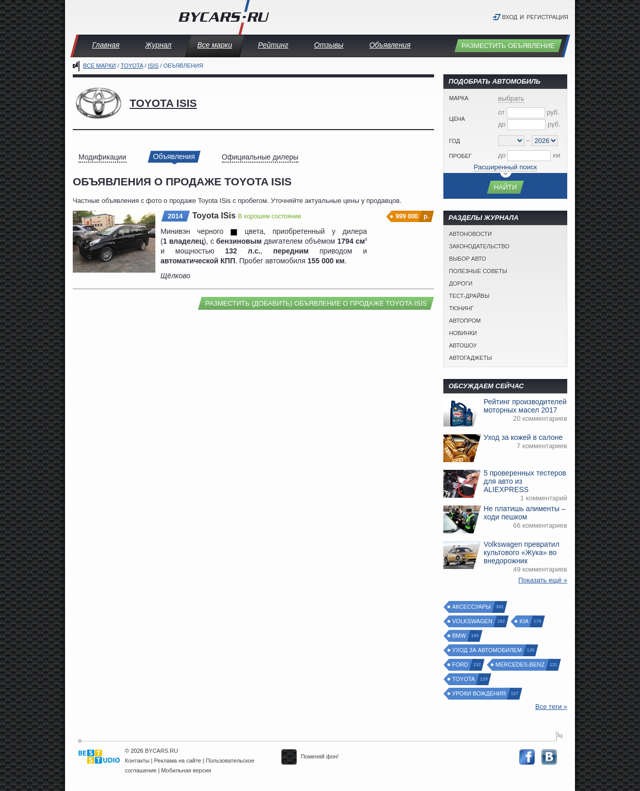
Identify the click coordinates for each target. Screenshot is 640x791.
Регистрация (547, 17)
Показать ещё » (542, 580)
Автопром (465, 321)
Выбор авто (467, 259)
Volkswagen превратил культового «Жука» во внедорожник (521, 552)
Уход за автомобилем (487, 650)
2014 (175, 216)
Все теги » (551, 706)
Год (454, 141)
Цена (457, 119)
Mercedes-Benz (520, 665)
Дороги (461, 283)
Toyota (132, 65)
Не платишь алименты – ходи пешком (525, 512)
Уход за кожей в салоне (523, 437)
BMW (459, 636)
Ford (460, 665)
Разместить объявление (508, 46)
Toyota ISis (163, 103)
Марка (459, 98)
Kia (524, 621)
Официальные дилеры (260, 157)
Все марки (214, 45)
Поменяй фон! (310, 756)
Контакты (137, 760)
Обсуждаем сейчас (486, 386)
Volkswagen (472, 621)
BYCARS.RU (161, 751)
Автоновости (470, 234)
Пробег (460, 156)
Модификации (102, 157)
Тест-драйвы (469, 296)
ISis (153, 65)
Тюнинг (461, 308)
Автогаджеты (470, 358)
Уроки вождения (479, 694)
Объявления (389, 45)
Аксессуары (472, 607)
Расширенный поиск (505, 167)
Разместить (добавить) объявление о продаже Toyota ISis (316, 303)
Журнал (158, 45)
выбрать (511, 98)
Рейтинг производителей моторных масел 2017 (525, 406)
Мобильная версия (186, 770)
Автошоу (463, 345)
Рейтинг (273, 45)
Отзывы (329, 45)
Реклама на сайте (177, 760)
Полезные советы (478, 271)
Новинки (463, 333)
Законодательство (479, 246)
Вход (510, 17)
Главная (106, 45)
